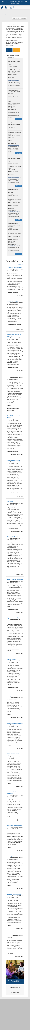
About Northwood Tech (15, 1)
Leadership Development (13, 460)
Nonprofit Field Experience (14, 894)
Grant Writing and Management (15, 723)
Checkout (23, 18)
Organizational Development (14, 618)
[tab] (9, 50)
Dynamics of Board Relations (14, 825)
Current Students (5, 1)
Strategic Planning (11, 696)
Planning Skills (11, 934)
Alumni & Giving (24, 1)
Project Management (12, 376)
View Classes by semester (13, 55)
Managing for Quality (12, 536)
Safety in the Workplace (13, 301)
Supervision (10, 501)
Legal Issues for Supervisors (14, 267)
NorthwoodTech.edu (15, 3)
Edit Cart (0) (16, 18)
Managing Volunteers (12, 856)
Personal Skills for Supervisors (15, 579)
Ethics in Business (11, 659)
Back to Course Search (8, 15)
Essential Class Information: (13, 80)
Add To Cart (18, 119)
